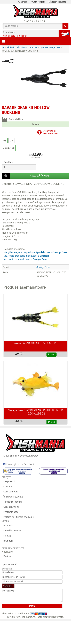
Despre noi (8, 481)
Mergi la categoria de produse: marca (35, 252)
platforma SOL (11, 564)
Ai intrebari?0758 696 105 (50, 132)
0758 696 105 (34, 21)
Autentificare (9, 35)
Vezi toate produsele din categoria (26, 255)
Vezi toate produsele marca (25, 259)
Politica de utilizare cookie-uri (18, 517)
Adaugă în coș (40, 175)
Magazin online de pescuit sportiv (35, 444)
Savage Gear (43, 267)
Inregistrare (22, 35)
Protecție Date (10, 512)
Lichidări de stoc (12, 530)
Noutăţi (7, 535)
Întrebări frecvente (57, 2)
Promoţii (7, 525)
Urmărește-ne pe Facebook (18, 464)
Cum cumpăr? (38, 2)
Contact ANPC (11, 506)
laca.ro (7, 556)
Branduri (8, 540)
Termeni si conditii (12, 501)
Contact (22, 2)
